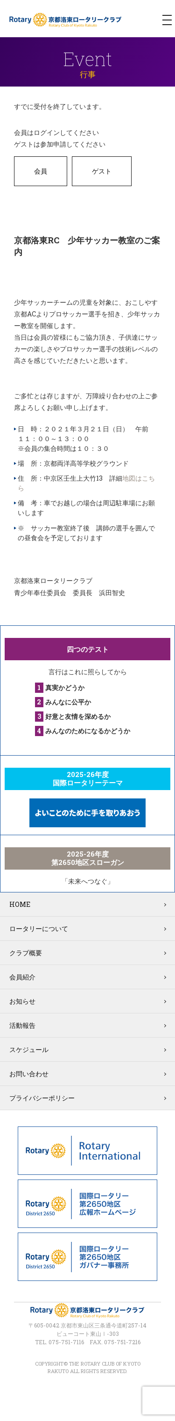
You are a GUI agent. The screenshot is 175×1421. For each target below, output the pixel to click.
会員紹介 (22, 976)
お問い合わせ (29, 1073)
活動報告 (22, 1025)
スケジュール (29, 1049)
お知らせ (22, 1001)
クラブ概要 (25, 952)
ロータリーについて (38, 928)
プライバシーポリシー (42, 1097)
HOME (19, 904)
